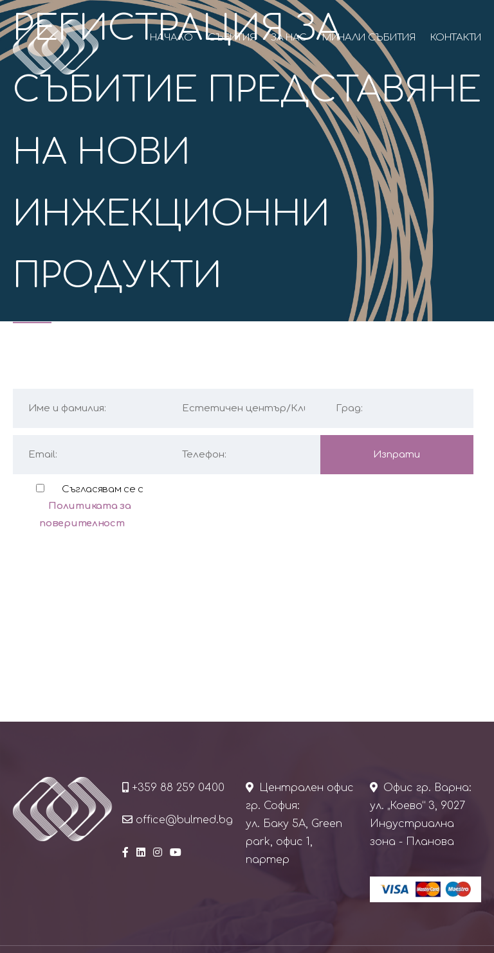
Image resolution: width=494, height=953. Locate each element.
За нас (289, 37)
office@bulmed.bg (184, 820)
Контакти (455, 37)
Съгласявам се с (91, 506)
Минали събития (369, 37)
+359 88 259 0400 (178, 788)
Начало (171, 37)
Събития (231, 37)
